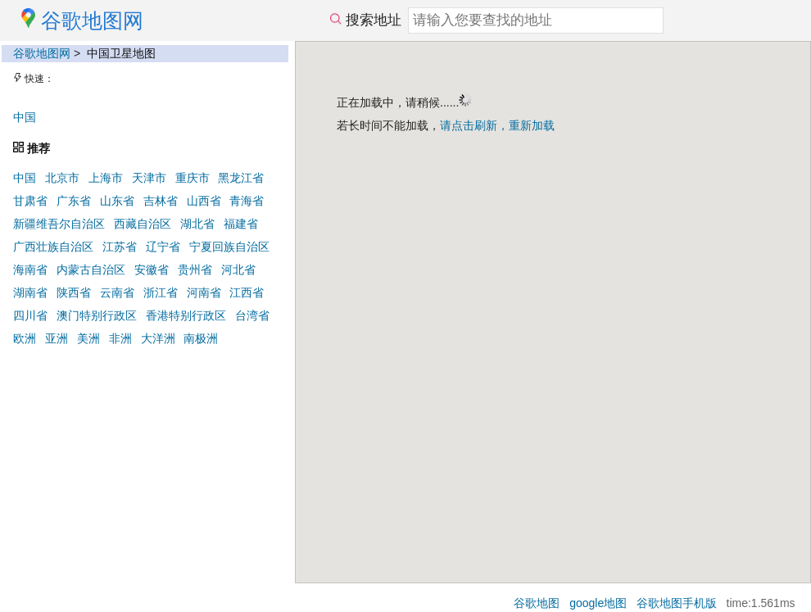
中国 (24, 117)
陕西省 (74, 292)
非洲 (120, 338)
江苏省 (119, 246)
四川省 (30, 315)
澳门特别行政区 (97, 315)
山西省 (204, 200)
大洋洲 (158, 338)
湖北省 (197, 223)
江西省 (246, 292)
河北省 (238, 269)
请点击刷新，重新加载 (497, 125)
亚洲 (56, 338)
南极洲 (200, 338)
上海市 (105, 177)
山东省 (117, 200)
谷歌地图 (537, 603)
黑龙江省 (241, 177)
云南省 (117, 292)
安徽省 (151, 269)
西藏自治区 (142, 223)
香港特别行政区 (186, 315)
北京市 (62, 177)
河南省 (204, 292)
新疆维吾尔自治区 (59, 223)
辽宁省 (163, 246)
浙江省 (160, 292)
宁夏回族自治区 (229, 246)
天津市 (149, 177)
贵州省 (195, 269)
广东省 (74, 200)
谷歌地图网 (41, 53)
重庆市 (192, 177)
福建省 (241, 223)
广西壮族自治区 (53, 246)
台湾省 (252, 315)
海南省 (30, 269)
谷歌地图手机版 (677, 603)
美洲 (88, 338)
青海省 (246, 200)
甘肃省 (30, 200)
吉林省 (160, 200)
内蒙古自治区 (91, 269)
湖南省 (30, 292)
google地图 (598, 603)
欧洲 (24, 338)
